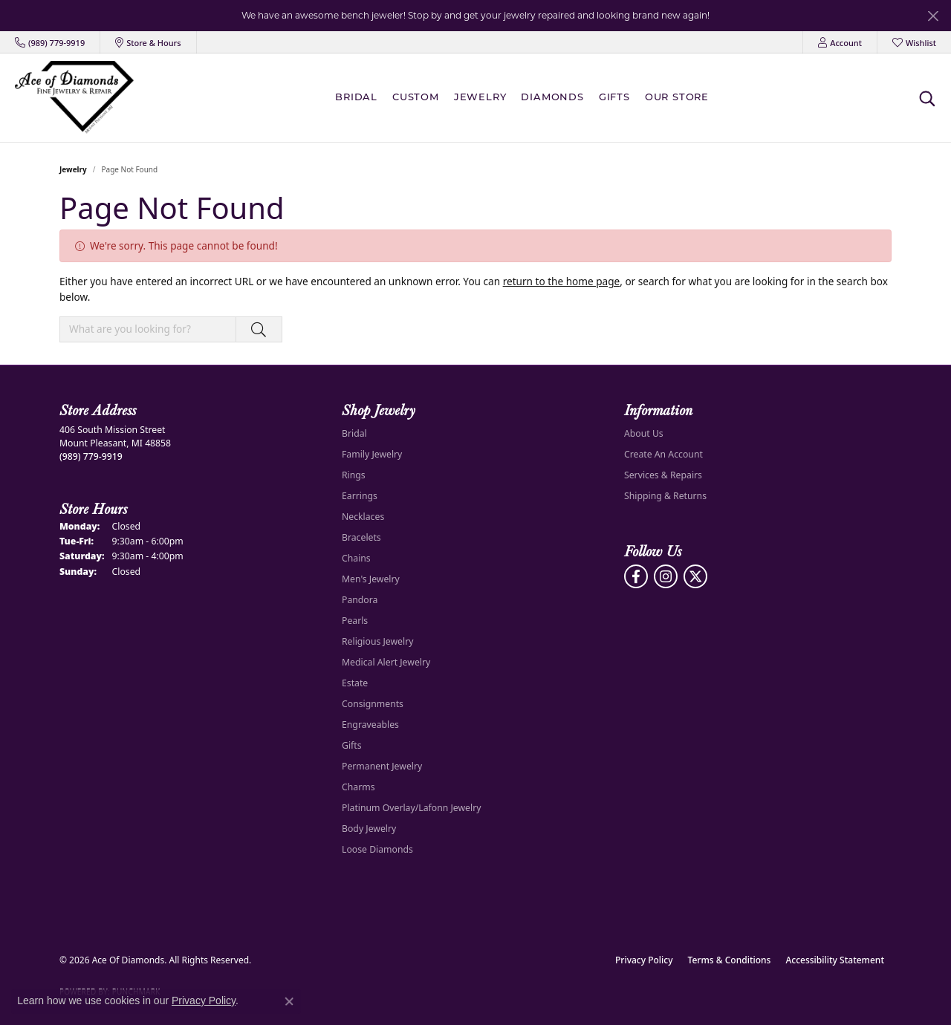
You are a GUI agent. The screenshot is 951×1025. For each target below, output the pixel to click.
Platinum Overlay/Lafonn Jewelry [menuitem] (411, 807)
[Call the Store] (91, 456)
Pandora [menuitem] (359, 599)
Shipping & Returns (665, 495)
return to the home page (561, 281)
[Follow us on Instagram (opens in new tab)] (666, 576)
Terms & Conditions (729, 960)
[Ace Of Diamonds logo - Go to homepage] (74, 97)
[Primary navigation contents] (525, 97)
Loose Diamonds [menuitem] (377, 849)
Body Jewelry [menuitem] (369, 828)
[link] (50, 42)
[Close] (933, 16)
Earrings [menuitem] (359, 495)
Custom (415, 97)
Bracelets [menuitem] (361, 537)
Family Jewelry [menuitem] (372, 454)
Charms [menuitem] (358, 787)
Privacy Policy (644, 960)
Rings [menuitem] (354, 475)
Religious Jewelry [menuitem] (377, 641)
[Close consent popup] (289, 1001)
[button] (840, 42)
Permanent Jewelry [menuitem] (382, 766)
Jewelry (480, 97)
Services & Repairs (663, 475)
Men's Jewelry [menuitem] (371, 579)
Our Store (677, 97)
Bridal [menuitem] (354, 433)
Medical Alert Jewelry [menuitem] (386, 662)
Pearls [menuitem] (355, 620)
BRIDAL (356, 97)
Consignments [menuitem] (372, 703)
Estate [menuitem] (355, 683)
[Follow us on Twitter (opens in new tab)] (695, 576)
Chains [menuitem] (356, 558)
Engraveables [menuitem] (370, 724)
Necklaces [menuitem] (363, 516)
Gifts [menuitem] (352, 745)
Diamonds (552, 97)
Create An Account (663, 454)
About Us (643, 433)
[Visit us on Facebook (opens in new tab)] (636, 576)
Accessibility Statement (834, 960)
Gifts (614, 97)
